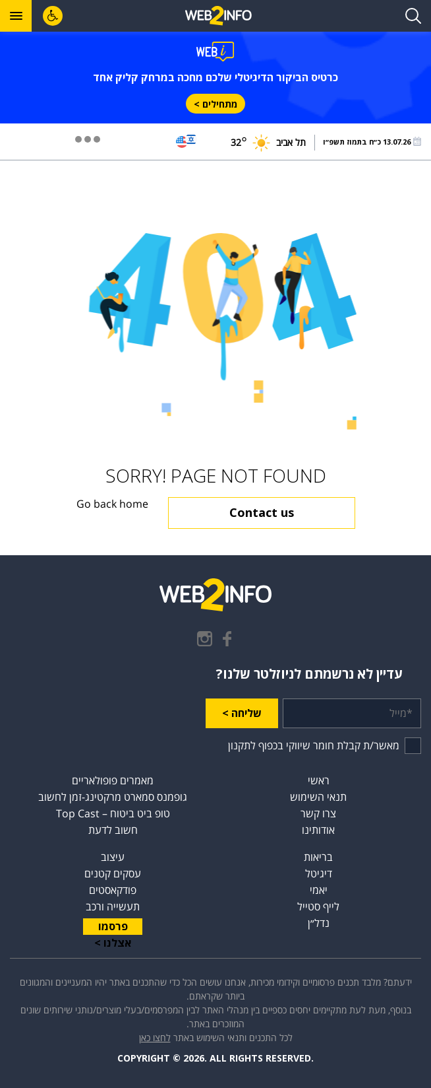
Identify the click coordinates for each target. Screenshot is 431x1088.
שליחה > (242, 713)
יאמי (319, 890)
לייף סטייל (318, 906)
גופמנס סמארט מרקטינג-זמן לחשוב (112, 797)
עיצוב (113, 857)
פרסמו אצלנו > (112, 927)
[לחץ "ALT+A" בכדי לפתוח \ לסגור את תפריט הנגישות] (53, 16)
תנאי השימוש (318, 797)
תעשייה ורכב (113, 906)
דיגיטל (318, 873)
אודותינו (318, 830)
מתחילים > (215, 104)
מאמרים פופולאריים (113, 780)
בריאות (318, 857)
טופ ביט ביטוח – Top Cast (113, 813)
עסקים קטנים (112, 873)
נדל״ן (319, 923)
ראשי (319, 780)
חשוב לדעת (113, 830)
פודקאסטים (112, 890)
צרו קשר (318, 813)
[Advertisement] (215, 196)
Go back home (112, 504)
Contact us (261, 512)
